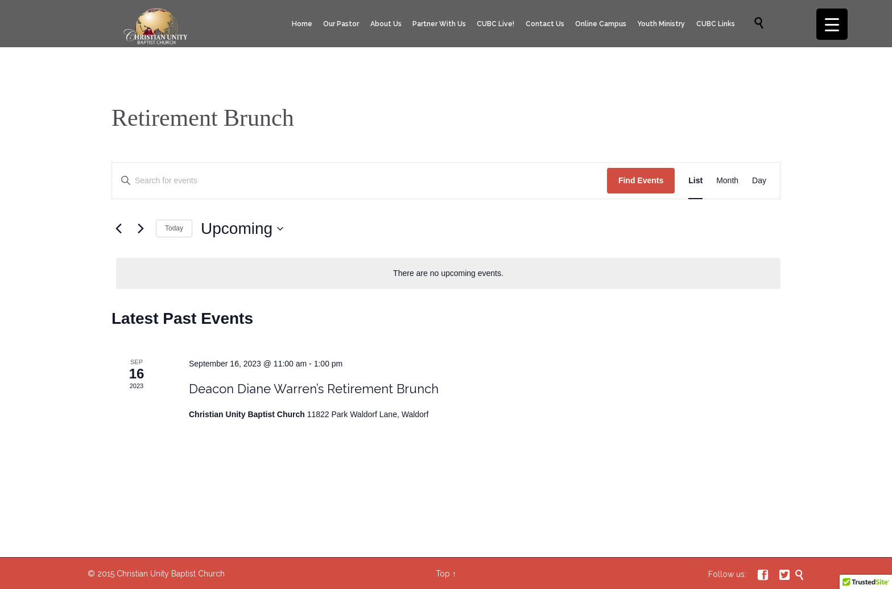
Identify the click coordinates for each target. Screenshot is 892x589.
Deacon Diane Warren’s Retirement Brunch (314, 388)
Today (174, 228)
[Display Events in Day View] (759, 181)
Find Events (640, 180)
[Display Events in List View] (695, 181)
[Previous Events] (118, 229)
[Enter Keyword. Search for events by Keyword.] (359, 181)
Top (443, 573)
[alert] (448, 273)
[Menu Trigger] (832, 24)
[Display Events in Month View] (727, 181)
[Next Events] (140, 229)
